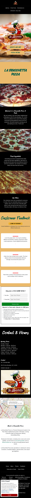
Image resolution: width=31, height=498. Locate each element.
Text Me (6, 295)
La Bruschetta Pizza (20, 492)
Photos (13, 8)
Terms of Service (16, 318)
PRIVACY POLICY (5, 492)
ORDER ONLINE (6, 368)
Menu (7, 8)
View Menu (15, 53)
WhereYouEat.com (7, 442)
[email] (18, 299)
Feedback (20, 8)
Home (7, 466)
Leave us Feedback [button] (15, 223)
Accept (9, 495)
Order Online (15, 10)
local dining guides (20, 440)
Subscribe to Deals (11, 469)
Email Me (6, 299)
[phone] (19, 295)
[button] (15, 406)
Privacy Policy (8, 318)
